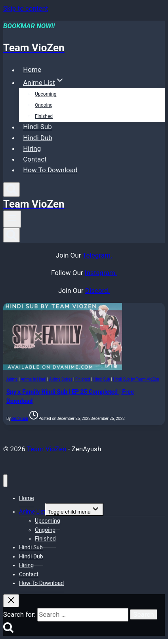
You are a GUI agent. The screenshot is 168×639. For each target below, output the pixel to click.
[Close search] (11, 600)
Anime (12, 379)
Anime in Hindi (33, 379)
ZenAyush (19, 418)
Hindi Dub (37, 138)
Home (32, 70)
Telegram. (97, 255)
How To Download (50, 170)
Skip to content (25, 8)
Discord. (97, 290)
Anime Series (61, 379)
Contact (34, 159)
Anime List (32, 511)
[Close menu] (5, 480)
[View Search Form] (11, 189)
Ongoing (44, 105)
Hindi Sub (37, 127)
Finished (44, 116)
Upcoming (45, 94)
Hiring (32, 148)
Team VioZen (47, 449)
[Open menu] (12, 219)
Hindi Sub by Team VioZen (136, 379)
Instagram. (101, 273)
